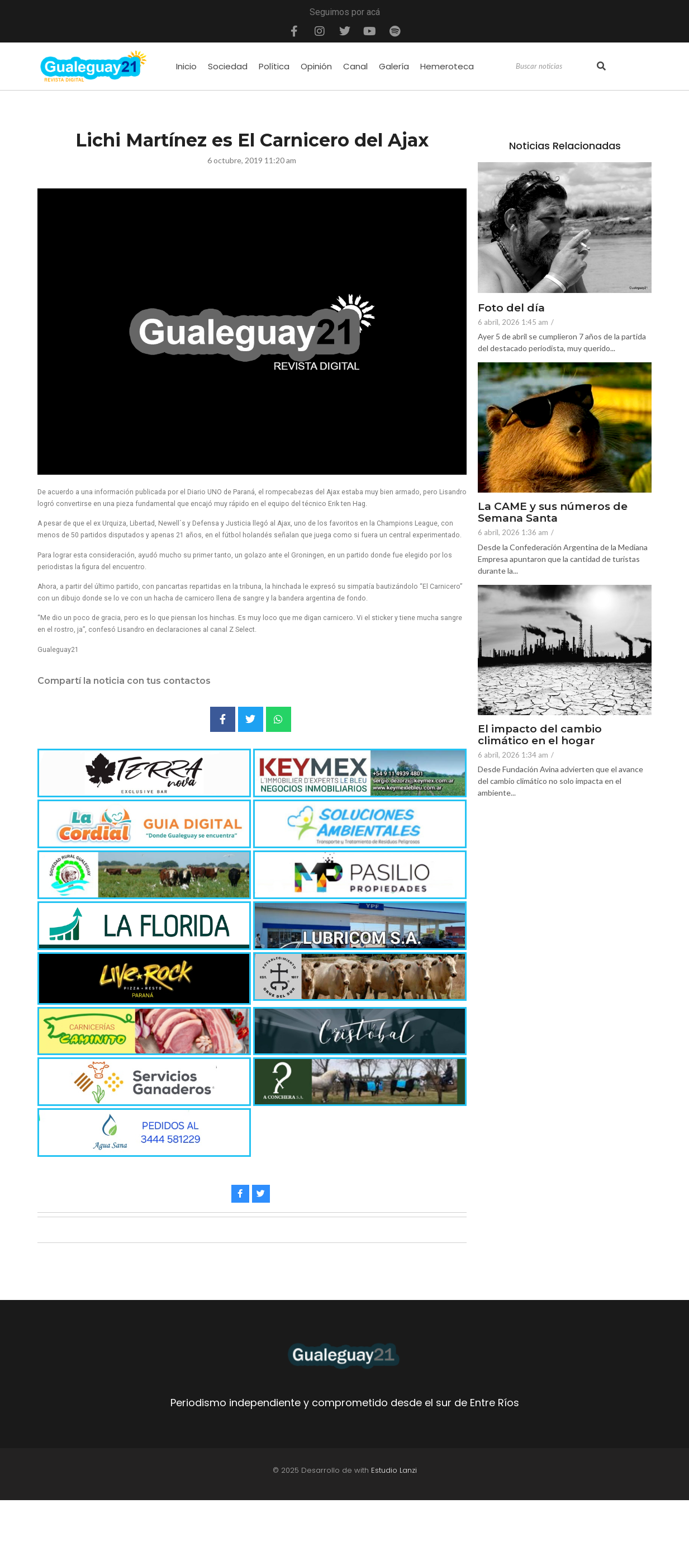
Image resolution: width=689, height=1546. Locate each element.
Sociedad (228, 66)
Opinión (316, 66)
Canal (355, 66)
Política (274, 66)
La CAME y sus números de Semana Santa (553, 512)
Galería (394, 66)
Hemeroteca (447, 66)
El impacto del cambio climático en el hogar (540, 735)
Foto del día (511, 308)
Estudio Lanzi (394, 1470)
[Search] (555, 66)
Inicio (186, 66)
